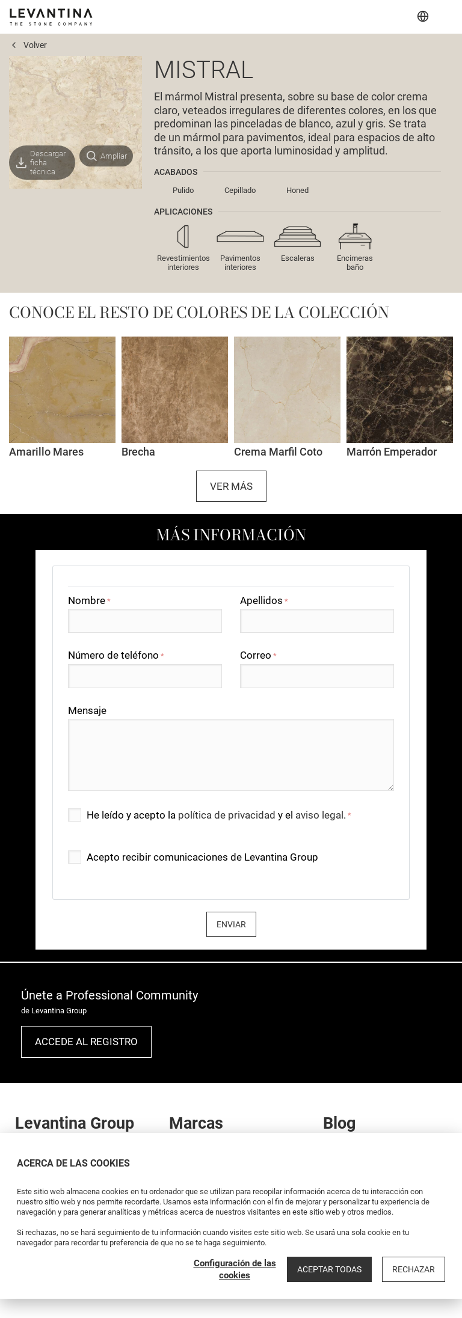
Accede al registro (86, 1042)
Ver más (231, 486)
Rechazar (413, 1269)
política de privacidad (227, 815)
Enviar (231, 924)
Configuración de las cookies (235, 1269)
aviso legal (319, 815)
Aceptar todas (329, 1269)
